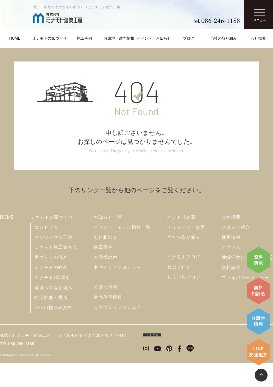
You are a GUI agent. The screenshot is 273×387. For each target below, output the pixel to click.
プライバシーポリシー (245, 277)
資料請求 (258, 260)
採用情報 (231, 237)
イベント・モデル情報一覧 (122, 227)
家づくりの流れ (51, 257)
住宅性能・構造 (51, 297)
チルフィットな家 (186, 227)
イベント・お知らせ (154, 38)
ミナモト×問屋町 (52, 277)
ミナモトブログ (184, 256)
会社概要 (231, 217)
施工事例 (84, 38)
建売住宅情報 (108, 297)
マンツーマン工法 (53, 237)
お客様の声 (105, 257)
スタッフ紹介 (236, 227)
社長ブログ (179, 266)
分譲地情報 (258, 321)
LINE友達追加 (258, 351)
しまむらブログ (184, 277)
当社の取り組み (223, 38)
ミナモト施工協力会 (55, 247)
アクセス (231, 247)
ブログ (188, 38)
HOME (7, 217)
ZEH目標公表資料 (53, 307)
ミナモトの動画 (51, 267)
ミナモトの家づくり (49, 38)
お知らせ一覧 (108, 217)
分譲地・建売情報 (119, 38)
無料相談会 (258, 290)
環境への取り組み (53, 287)
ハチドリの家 (181, 217)
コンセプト (46, 227)
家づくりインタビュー (117, 267)
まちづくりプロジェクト (120, 307)
